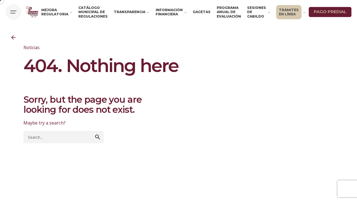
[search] (97, 137)
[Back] (13, 37)
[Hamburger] (13, 12)
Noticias (31, 47)
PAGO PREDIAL (330, 11)
